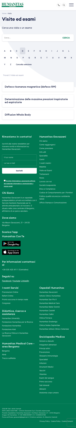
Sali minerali (44, 385)
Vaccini (42, 370)
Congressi (6, 303)
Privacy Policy (45, 421)
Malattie (42, 167)
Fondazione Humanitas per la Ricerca (17, 322)
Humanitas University (11, 318)
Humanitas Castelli (47, 310)
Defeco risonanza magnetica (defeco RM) (30, 87)
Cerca (66, 37)
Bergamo (6, 351)
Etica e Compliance (47, 189)
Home (4, 13)
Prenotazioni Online (10, 292)
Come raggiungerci (47, 145)
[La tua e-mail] (19, 163)
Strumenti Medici (46, 367)
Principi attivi (44, 348)
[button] (71, 5)
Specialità (43, 156)
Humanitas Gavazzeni (48, 292)
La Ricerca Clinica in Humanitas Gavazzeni (15, 334)
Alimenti (42, 389)
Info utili (42, 152)
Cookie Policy (56, 421)
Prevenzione (44, 352)
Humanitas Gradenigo (48, 321)
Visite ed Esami (45, 170)
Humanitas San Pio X (48, 299)
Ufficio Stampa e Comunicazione (53, 202)
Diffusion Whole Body (18, 115)
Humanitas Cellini (46, 314)
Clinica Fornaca (45, 318)
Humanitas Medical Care (49, 303)
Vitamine (42, 374)
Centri (41, 159)
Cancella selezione (24, 64)
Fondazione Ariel (9, 329)
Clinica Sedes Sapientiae (49, 325)
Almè (4, 354)
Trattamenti (44, 174)
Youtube (16, 281)
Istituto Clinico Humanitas (49, 296)
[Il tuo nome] (19, 157)
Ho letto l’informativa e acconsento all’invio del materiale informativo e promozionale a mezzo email (19, 183)
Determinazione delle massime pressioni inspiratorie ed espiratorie (36, 101)
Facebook (7, 281)
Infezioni (42, 363)
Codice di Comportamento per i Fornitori (56, 192)
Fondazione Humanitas (11, 326)
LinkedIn (25, 281)
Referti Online (7, 296)
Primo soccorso (45, 381)
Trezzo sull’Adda (9, 358)
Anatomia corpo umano (49, 393)
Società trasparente (47, 185)
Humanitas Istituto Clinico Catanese (54, 329)
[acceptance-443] (4, 180)
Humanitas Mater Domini (49, 307)
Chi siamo (43, 141)
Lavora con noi (45, 181)
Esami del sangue (46, 378)
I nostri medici (45, 163)
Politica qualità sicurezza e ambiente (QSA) (54, 197)
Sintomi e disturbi (46, 341)
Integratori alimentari (48, 345)
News (41, 178)
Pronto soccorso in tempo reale (15, 299)
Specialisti (43, 359)
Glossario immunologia (48, 356)
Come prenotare (46, 148)
